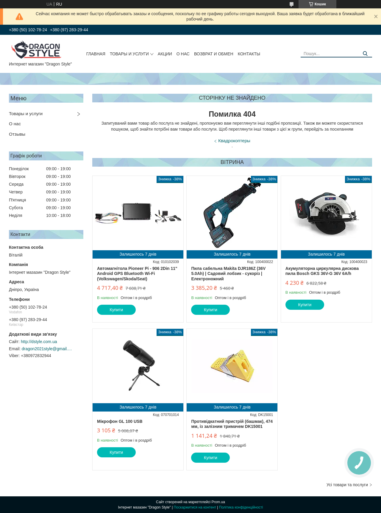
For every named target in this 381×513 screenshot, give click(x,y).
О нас (183, 53)
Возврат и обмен (213, 53)
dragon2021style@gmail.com (47, 348)
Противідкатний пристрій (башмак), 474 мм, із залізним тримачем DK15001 (232, 424)
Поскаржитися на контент (195, 507)
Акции (165, 53)
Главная (95, 53)
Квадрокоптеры (234, 140)
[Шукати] (365, 53)
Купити (116, 309)
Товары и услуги (129, 53)
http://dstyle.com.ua (39, 341)
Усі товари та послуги (347, 484)
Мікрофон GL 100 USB (120, 421)
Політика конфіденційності (241, 507)
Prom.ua (218, 502)
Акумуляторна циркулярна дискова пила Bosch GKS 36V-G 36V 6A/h (322, 271)
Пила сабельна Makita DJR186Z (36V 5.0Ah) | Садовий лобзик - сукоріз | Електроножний (228, 273)
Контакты (249, 53)
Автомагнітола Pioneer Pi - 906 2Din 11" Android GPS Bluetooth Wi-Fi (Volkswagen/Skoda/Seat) (137, 273)
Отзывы (17, 134)
